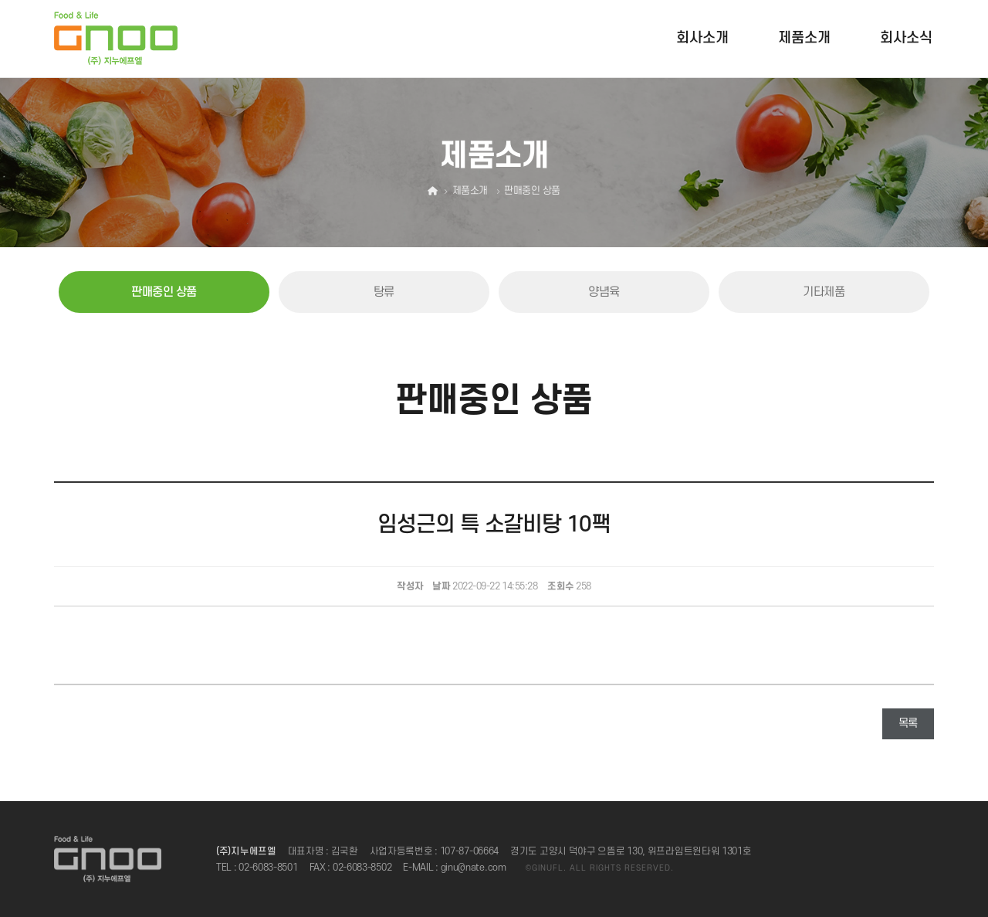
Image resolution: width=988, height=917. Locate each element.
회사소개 (702, 38)
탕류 (384, 292)
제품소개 (804, 38)
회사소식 (906, 38)
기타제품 (823, 292)
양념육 (604, 292)
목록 (908, 723)
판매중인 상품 (164, 292)
